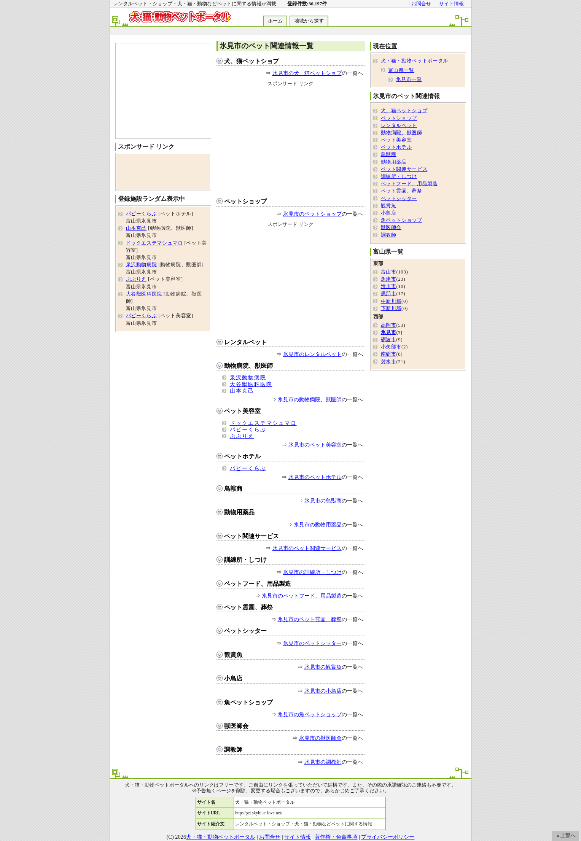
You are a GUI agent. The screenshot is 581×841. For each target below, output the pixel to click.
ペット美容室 (242, 411)
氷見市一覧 (409, 79)
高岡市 (388, 325)
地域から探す (309, 21)
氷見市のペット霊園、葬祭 (310, 619)
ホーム (275, 21)
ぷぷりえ (242, 436)
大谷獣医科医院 (251, 384)
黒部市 (388, 293)
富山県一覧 (401, 70)
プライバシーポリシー (387, 837)
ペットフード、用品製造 (257, 583)
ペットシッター (245, 631)
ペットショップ (245, 201)
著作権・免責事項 (336, 837)
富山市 (388, 272)
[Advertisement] (290, 31)
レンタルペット (245, 342)
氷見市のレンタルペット (312, 354)
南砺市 (388, 354)
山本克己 (242, 391)
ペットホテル (242, 456)
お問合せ (421, 3)
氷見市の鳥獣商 (323, 501)
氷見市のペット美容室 (315, 445)
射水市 (388, 361)
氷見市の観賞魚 (323, 667)
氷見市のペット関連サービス (307, 548)
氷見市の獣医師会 (320, 738)
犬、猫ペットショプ (251, 61)
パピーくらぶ (248, 429)
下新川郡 (391, 308)
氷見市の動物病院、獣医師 (310, 399)
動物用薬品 (239, 512)
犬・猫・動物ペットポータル (414, 61)
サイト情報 (451, 3)
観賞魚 (233, 655)
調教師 (233, 749)
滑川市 (388, 286)
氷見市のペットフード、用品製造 (302, 596)
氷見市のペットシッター (312, 643)
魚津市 (388, 279)
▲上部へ (565, 835)
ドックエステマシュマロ (263, 423)
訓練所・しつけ (245, 559)
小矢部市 (391, 347)
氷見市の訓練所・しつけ (312, 572)
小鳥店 (233, 678)
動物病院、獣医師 (248, 365)
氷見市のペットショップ (312, 214)
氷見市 (388, 332)
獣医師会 (236, 726)
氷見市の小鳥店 (323, 691)
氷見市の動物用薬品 (318, 524)
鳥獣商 (233, 488)
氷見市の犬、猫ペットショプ (307, 73)
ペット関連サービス (251, 536)
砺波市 (388, 339)
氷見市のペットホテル (315, 477)
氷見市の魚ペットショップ (310, 714)
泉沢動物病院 (248, 377)
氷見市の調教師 (323, 762)
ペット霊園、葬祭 (248, 607)
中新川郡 (391, 301)
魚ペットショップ (248, 702)
